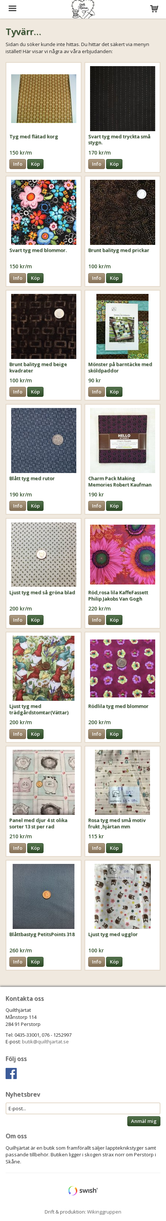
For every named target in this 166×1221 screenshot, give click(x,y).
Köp (35, 164)
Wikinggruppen (104, 1211)
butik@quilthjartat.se (45, 1041)
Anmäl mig (144, 1121)
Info (17, 164)
